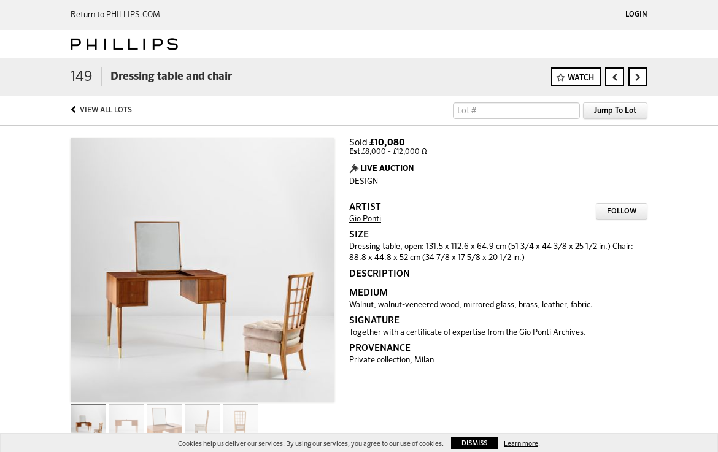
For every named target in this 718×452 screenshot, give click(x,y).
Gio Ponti (365, 219)
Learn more (521, 443)
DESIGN (363, 182)
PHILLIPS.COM (133, 15)
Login (636, 14)
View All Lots (106, 110)
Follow (621, 211)
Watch (581, 78)
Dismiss (474, 443)
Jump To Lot (615, 111)
